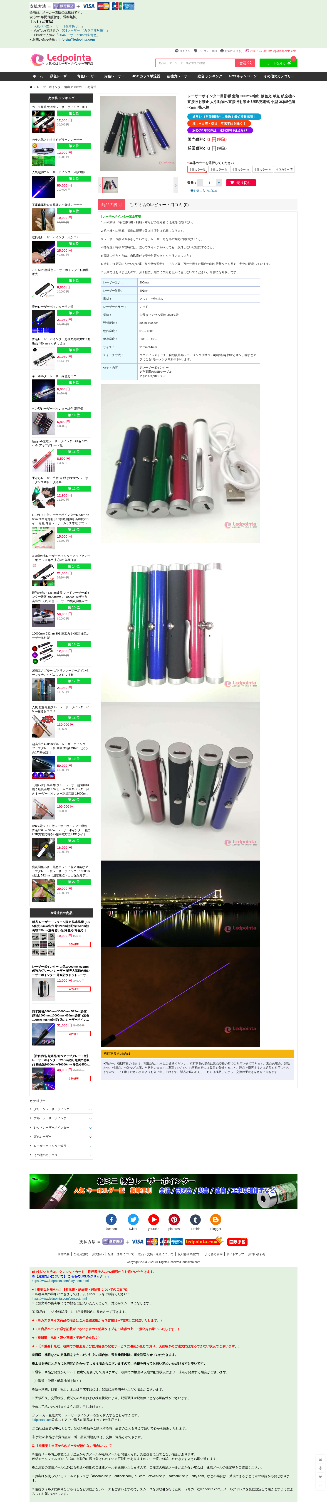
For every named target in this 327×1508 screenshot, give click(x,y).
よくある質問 (214, 1254)
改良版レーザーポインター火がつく (55, 237)
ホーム (38, 76)
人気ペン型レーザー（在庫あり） (57, 26)
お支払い (98, 1254)
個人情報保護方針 (189, 1254)
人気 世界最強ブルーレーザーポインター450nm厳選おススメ (60, 709)
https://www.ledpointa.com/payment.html (60, 1280)
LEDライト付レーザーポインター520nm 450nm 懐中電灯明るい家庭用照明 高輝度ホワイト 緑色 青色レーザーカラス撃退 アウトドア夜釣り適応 (61, 519)
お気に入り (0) (231, 51)
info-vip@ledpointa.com (77, 39)
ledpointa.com (42, 1419)
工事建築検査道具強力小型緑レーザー (57, 204)
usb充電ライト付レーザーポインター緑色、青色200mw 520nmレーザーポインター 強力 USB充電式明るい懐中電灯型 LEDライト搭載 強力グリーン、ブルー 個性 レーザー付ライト (61, 830)
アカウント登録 (205, 51)
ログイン (182, 51)
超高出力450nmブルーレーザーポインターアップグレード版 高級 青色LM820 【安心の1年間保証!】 (60, 748)
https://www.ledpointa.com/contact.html (59, 1298)
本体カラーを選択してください (212, 162)
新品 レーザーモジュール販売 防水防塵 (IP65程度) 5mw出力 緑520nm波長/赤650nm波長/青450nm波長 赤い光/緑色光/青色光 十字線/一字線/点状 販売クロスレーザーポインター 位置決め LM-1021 (61, 926)
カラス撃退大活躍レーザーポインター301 (59, 107)
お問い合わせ (257, 1254)
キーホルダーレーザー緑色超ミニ (54, 376)
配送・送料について (121, 1254)
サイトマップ (235, 1254)
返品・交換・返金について (155, 1254)
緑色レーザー (60, 76)
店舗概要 (63, 1254)
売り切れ (243, 183)
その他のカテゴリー (279, 76)
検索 (245, 62)
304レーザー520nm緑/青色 (78, 34)
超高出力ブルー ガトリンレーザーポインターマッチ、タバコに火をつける (60, 672)
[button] (100, 185)
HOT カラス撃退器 (145, 76)
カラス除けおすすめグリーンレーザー (57, 139)
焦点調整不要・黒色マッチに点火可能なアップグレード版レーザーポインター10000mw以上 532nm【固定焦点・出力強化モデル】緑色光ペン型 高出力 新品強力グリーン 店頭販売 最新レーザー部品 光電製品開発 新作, (61, 872)
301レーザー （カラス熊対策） (84, 30)
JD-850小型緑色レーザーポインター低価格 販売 (60, 272)
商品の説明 (111, 204)
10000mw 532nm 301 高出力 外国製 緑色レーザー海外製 (60, 635)
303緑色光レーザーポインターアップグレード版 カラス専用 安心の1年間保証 (61, 557)
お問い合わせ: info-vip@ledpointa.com (270, 51)
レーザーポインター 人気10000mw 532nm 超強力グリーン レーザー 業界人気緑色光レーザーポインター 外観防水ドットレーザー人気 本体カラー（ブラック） (61, 971)
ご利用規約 (80, 1254)
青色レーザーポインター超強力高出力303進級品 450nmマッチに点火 (61, 341)
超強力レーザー (179, 76)
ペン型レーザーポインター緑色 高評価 (57, 408)
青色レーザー (87, 76)
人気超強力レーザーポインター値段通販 (58, 172)
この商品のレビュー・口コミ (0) (159, 204)
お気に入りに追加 (204, 190)
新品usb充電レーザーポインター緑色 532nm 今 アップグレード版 (60, 443)
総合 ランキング (210, 76)
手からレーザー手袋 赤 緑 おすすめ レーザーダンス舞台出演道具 (60, 480)
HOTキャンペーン (243, 76)
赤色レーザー (114, 76)
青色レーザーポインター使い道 (52, 306)
